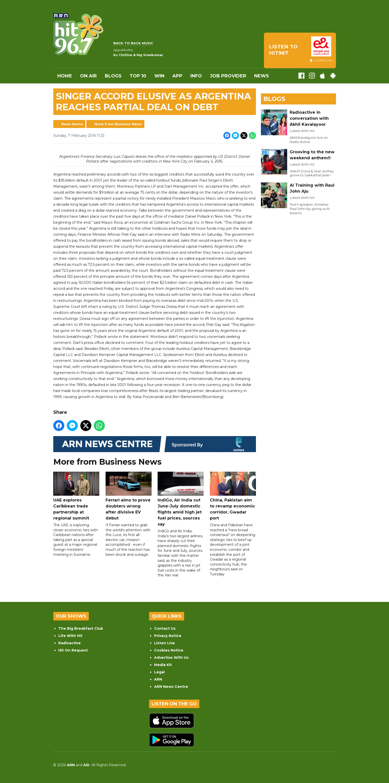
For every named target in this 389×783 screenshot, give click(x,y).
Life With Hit (70, 635)
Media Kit (163, 665)
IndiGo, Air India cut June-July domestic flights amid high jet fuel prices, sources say (181, 499)
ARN (158, 679)
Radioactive (69, 643)
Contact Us (165, 628)
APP (177, 76)
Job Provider (228, 76)
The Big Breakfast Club (80, 628)
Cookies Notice (168, 650)
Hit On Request (73, 650)
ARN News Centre (171, 686)
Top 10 (138, 76)
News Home (72, 124)
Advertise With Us (171, 657)
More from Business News (118, 124)
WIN (159, 76)
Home (64, 76)
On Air (88, 76)
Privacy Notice (167, 635)
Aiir (86, 765)
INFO (196, 76)
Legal (159, 672)
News (261, 76)
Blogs (113, 76)
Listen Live (164, 643)
